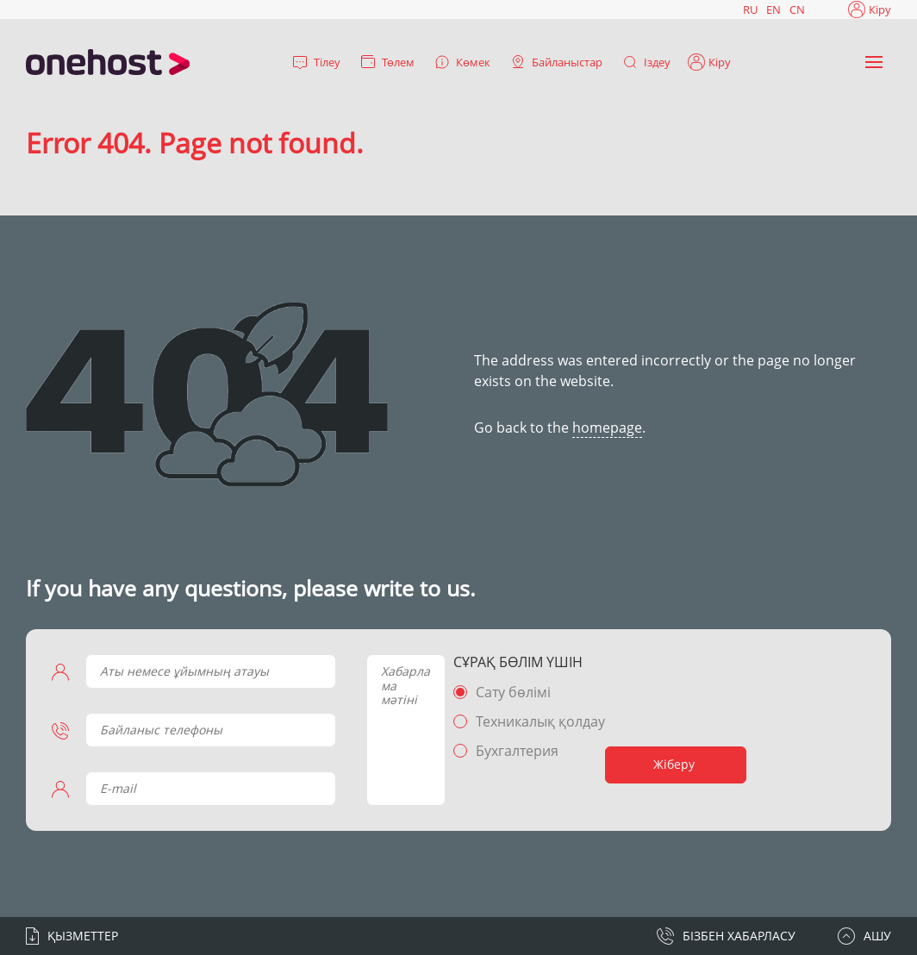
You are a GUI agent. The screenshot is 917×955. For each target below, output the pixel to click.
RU (750, 9)
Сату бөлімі (513, 692)
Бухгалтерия (517, 750)
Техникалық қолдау (540, 721)
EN (773, 9)
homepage (607, 427)
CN (797, 9)
